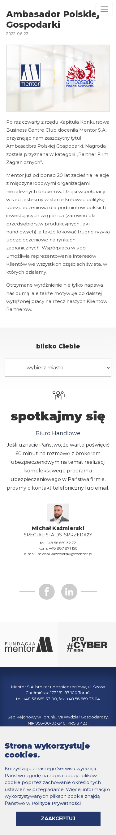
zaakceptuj (58, 818)
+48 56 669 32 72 (61, 542)
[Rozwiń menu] (104, 9)
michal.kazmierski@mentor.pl (64, 553)
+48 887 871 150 (63, 548)
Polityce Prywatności (56, 803)
